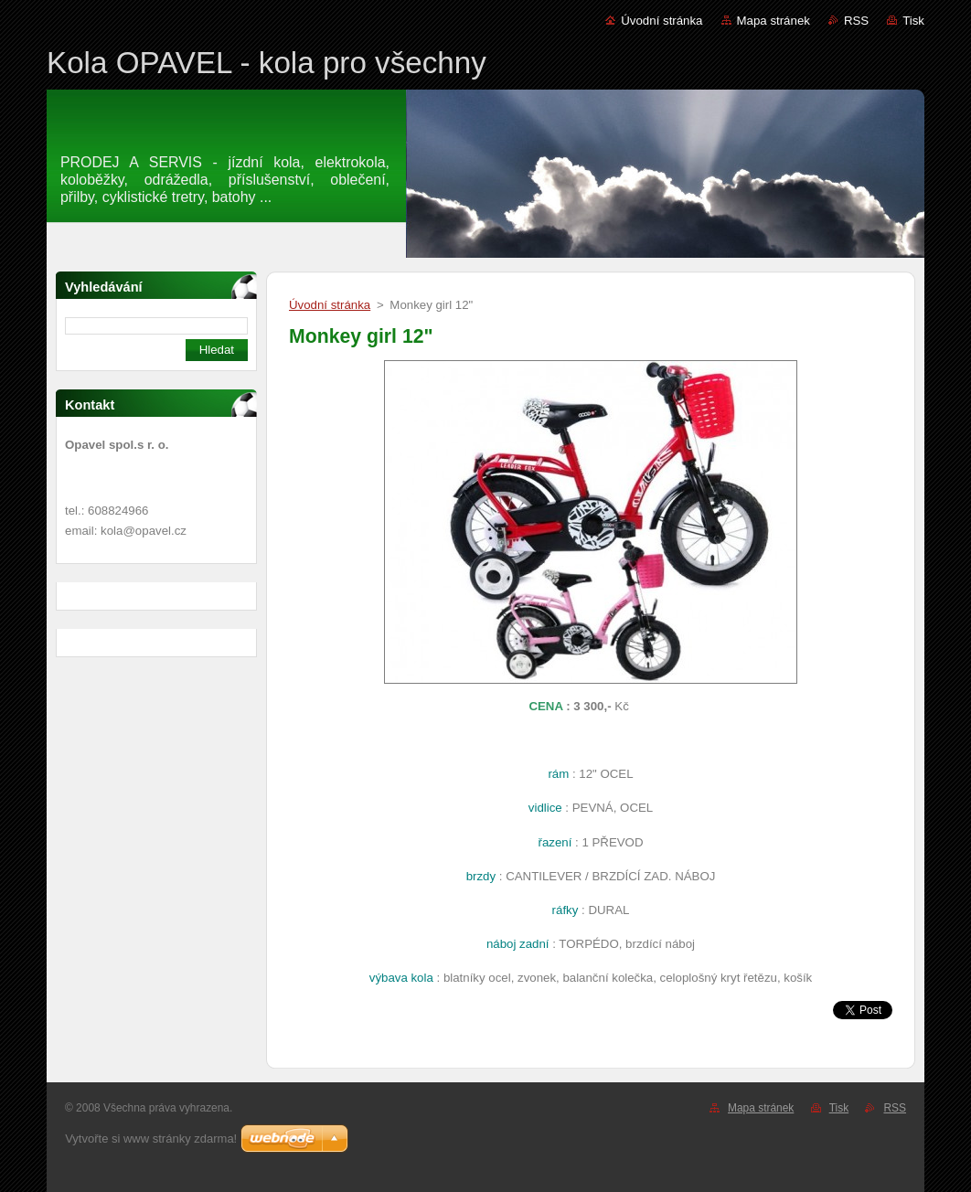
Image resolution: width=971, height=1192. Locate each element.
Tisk (913, 20)
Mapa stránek (773, 20)
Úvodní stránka (661, 20)
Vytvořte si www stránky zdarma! (151, 1138)
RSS (856, 20)
